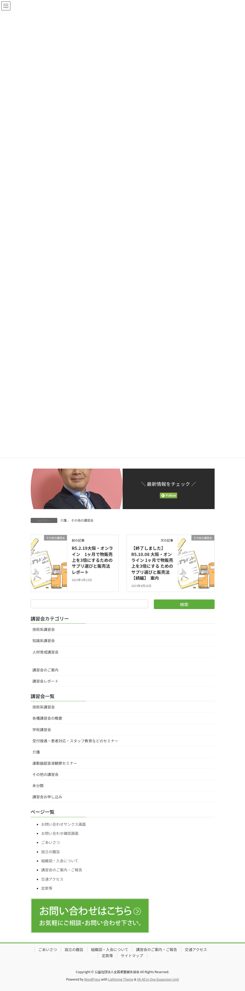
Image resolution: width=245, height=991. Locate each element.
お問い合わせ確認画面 (60, 833)
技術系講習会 (44, 629)
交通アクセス (52, 879)
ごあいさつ (50, 842)
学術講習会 (42, 729)
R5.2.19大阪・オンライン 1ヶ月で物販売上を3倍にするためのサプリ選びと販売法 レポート (93, 560)
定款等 (47, 888)
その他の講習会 (82, 520)
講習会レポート (46, 681)
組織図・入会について (60, 860)
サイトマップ (132, 955)
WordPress (92, 979)
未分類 (38, 785)
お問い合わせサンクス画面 (63, 824)
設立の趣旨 (50, 851)
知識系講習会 (44, 640)
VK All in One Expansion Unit (158, 979)
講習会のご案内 (46, 669)
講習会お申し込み (47, 796)
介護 (64, 520)
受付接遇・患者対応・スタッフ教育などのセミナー (75, 740)
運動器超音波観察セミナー (55, 763)
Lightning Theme (121, 979)
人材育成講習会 (46, 652)
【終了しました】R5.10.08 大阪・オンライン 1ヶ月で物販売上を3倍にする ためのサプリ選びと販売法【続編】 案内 (152, 563)
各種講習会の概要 (47, 718)
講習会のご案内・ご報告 (61, 869)
